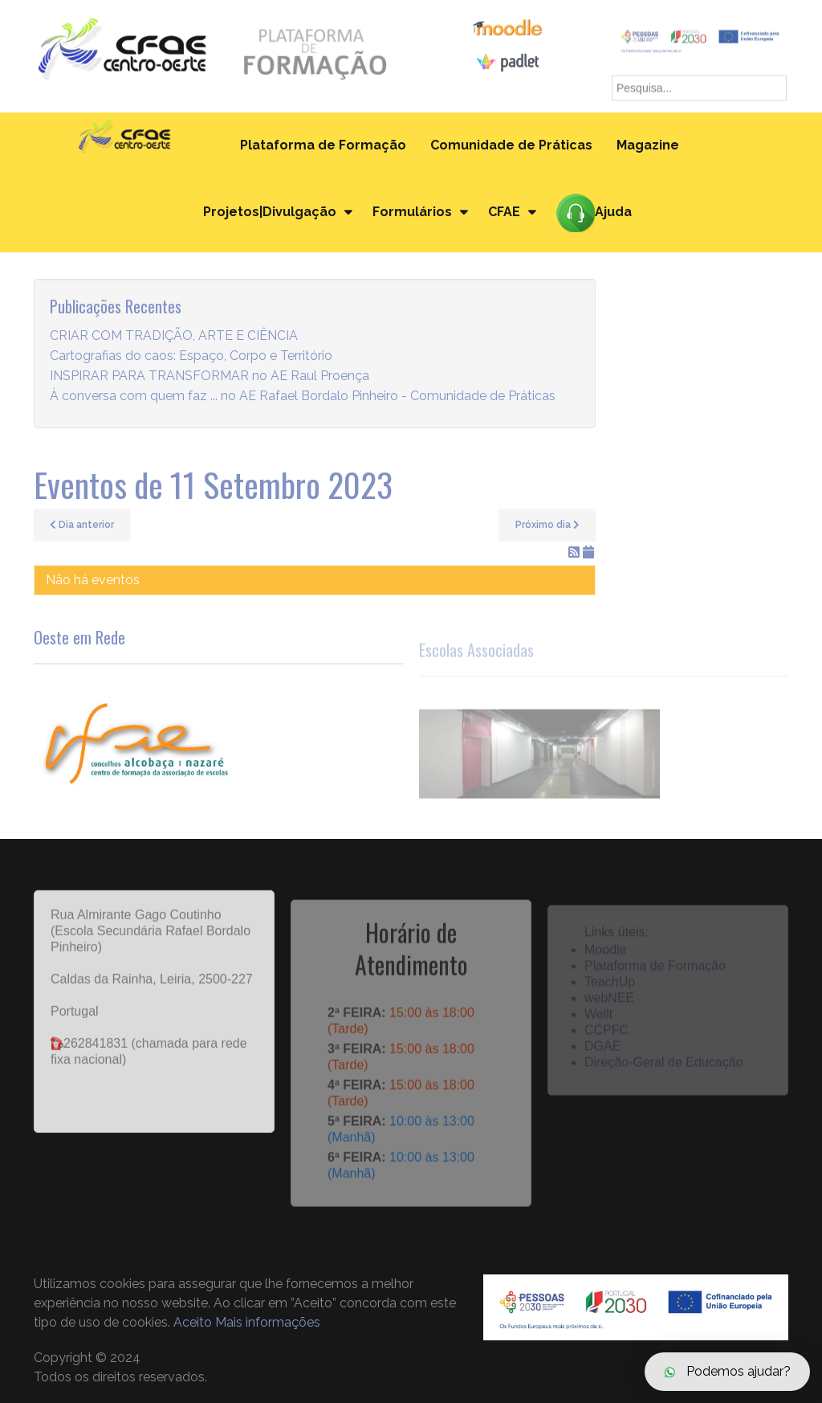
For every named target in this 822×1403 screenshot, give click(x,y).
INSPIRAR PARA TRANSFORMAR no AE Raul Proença (209, 376)
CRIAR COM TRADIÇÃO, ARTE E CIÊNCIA (174, 336)
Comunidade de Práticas (511, 145)
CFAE (504, 211)
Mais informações (267, 1322)
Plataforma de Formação (323, 145)
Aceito (192, 1322)
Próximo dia (547, 524)
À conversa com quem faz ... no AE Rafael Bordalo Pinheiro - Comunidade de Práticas (302, 396)
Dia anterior (82, 524)
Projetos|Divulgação (269, 211)
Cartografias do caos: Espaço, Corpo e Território (191, 356)
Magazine (647, 145)
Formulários (412, 211)
